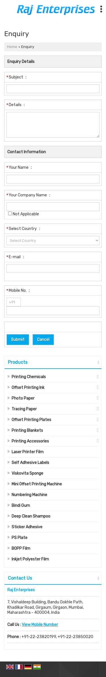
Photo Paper (23, 398)
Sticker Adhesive (27, 527)
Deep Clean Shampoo (31, 516)
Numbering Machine (29, 494)
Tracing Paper (24, 409)
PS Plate (19, 537)
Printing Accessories (30, 441)
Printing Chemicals (29, 376)
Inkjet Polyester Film (30, 559)
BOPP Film (21, 548)
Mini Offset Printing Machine (37, 484)
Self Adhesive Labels (30, 462)
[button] (40, 624)
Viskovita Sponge (27, 473)
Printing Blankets (27, 430)
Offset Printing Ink (28, 387)
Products (17, 362)
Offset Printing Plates (31, 419)
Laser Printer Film (28, 452)
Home (12, 47)
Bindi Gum (21, 505)
